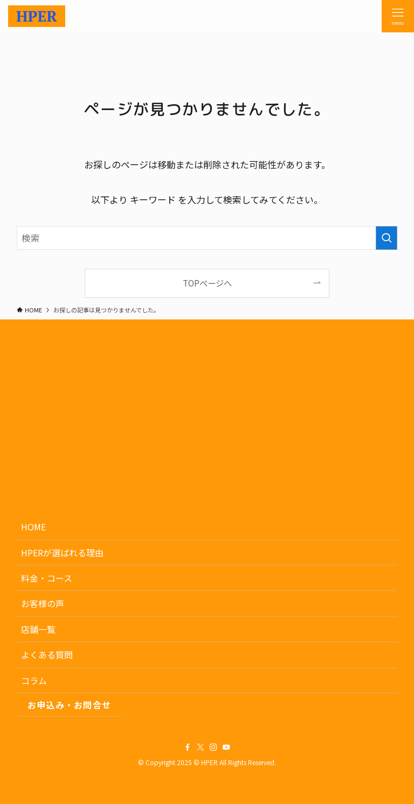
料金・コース (46, 577)
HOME (33, 526)
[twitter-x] (200, 747)
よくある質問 (47, 654)
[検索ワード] (207, 238)
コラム (34, 680)
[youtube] (226, 747)
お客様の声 (42, 603)
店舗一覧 (38, 629)
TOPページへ (207, 283)
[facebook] (187, 747)
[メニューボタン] (398, 16)
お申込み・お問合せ (69, 704)
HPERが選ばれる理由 (62, 552)
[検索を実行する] (386, 238)
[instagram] (213, 747)
